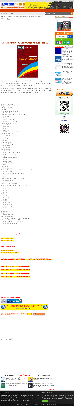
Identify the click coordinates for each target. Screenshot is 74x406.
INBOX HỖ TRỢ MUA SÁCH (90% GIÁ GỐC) (10, 252)
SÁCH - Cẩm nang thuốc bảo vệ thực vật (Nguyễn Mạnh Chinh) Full (24, 43)
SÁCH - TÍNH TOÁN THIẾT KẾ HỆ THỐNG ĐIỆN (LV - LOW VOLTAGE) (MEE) (15, 379)
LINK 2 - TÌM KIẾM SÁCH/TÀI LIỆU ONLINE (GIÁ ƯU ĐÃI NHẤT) (15, 270)
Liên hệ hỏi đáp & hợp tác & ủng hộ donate (67, 72)
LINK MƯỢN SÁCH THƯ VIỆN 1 (7, 238)
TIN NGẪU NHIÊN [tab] (69, 46)
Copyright (66, 1)
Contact (71, 1)
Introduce (56, 1)
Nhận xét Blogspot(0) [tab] (44, 375)
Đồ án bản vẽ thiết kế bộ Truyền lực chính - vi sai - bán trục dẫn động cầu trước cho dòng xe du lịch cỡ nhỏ (43, 385)
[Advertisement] (27, 30)
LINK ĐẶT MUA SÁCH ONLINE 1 (7, 250)
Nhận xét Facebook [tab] (9, 375)
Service (60, 1)
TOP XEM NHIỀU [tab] (59, 46)
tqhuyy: (22, 395)
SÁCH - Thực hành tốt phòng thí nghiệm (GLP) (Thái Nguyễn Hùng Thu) (16, 384)
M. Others (8, 16)
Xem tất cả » (51, 389)
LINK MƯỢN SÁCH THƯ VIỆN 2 (7, 240)
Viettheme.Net (46, 404)
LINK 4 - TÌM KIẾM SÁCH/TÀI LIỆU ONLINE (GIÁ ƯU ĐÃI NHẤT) (15, 276)
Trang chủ (3, 16)
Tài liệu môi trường (53, 404)
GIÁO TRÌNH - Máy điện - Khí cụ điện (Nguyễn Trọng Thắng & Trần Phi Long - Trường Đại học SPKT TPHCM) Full (67, 81)
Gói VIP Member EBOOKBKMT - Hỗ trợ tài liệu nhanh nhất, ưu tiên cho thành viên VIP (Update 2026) (67, 51)
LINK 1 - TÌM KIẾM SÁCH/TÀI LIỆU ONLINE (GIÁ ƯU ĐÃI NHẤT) (15, 266)
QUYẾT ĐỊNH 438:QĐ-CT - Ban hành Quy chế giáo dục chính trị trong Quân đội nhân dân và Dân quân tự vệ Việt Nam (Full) (67, 66)
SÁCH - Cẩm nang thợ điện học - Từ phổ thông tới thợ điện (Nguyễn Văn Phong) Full (67, 58)
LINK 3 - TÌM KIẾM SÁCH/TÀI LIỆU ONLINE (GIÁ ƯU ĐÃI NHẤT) (15, 273)
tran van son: (24, 399)
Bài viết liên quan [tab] (25, 375)
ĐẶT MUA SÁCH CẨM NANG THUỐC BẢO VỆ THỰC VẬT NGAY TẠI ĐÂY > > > (26, 259)
